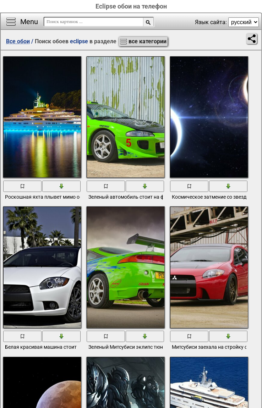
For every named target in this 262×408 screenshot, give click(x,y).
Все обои (18, 41)
